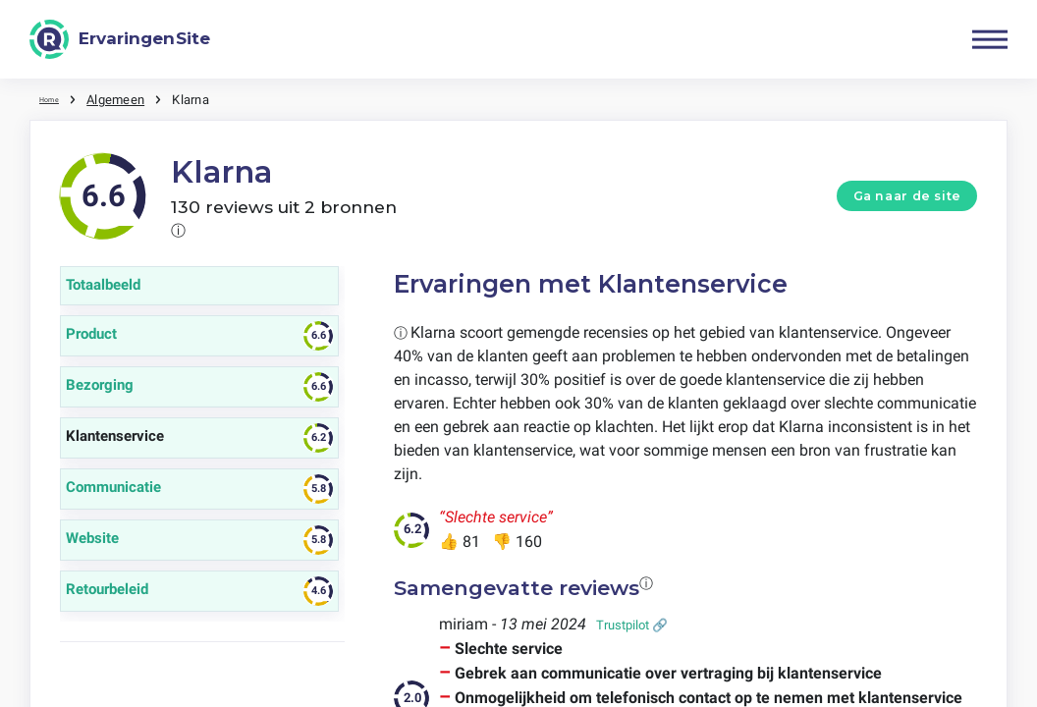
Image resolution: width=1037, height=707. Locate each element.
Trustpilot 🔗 (632, 624)
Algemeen (127, 98)
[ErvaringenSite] (119, 39)
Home (56, 98)
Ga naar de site (907, 195)
